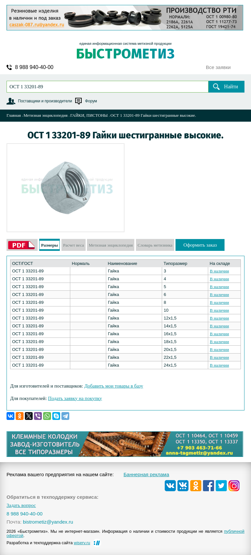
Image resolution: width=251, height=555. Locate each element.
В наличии (219, 271)
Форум (91, 101)
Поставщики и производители (45, 101)
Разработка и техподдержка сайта (48, 542)
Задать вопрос (21, 505)
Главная (14, 115)
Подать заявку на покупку (75, 398)
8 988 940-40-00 (34, 67)
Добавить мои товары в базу (113, 386)
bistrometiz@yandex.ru (48, 521)
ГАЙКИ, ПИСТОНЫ (89, 115)
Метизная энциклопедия (46, 115)
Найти (231, 86)
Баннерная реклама (146, 474)
